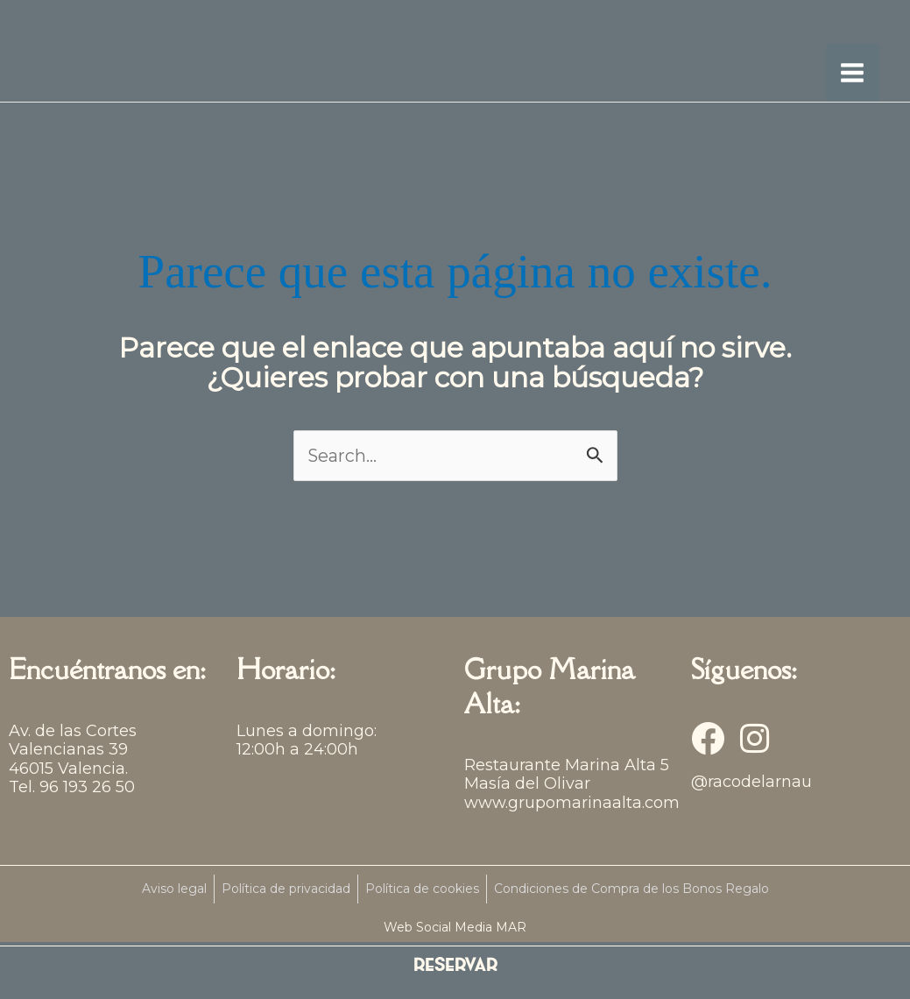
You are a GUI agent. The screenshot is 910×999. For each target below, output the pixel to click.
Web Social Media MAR (455, 931)
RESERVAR (455, 966)
